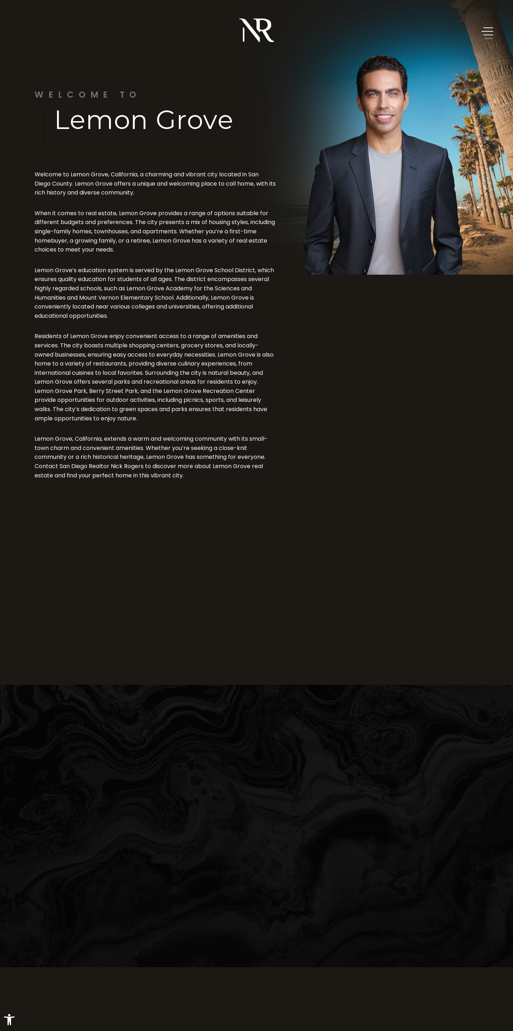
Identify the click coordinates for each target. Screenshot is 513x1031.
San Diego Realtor (84, 466)
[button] (9, 1019)
